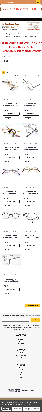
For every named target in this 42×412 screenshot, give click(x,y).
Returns (21, 357)
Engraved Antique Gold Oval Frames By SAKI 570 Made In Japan (30, 193)
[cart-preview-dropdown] (37, 2)
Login (17, 355)
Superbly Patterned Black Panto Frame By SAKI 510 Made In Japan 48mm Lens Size (31, 236)
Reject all (17, 409)
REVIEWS (21, 375)
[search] (28, 2)
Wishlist (21, 353)
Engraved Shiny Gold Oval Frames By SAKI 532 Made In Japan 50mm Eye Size (10, 105)
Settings (6, 409)
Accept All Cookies (32, 409)
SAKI (8, 56)
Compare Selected (33, 305)
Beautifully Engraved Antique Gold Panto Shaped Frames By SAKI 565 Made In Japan (11, 149)
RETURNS (21, 372)
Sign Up (23, 355)
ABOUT (21, 370)
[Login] (33, 2)
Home (3, 56)
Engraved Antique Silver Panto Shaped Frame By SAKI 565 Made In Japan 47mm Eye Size (10, 280)
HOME (21, 368)
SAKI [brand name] (4, 99)
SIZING (21, 377)
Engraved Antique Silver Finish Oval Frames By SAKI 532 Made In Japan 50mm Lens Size (30, 105)
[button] (21, 9)
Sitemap (25, 399)
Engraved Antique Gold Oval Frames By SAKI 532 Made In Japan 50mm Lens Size (10, 193)
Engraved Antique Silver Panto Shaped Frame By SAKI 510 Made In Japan (30, 149)
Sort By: (15, 75)
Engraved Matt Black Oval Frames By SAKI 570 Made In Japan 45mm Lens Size (10, 236)
